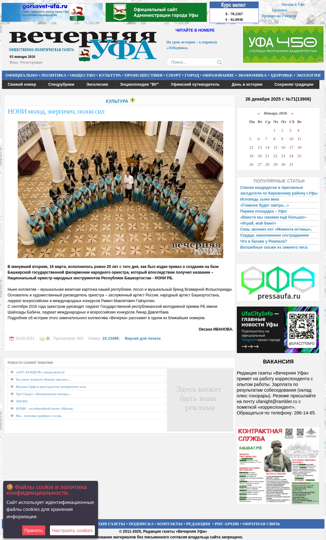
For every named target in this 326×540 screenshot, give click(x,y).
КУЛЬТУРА (110, 75)
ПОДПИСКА (141, 523)
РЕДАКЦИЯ (198, 523)
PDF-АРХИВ (227, 523)
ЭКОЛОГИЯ (308, 75)
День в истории (247, 84)
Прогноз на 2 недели (278, 16)
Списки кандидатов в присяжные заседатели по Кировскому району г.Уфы (279, 190)
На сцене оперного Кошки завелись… (44, 379)
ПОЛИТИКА (53, 75)
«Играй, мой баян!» (258, 223)
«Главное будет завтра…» (264, 205)
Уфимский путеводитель (195, 84)
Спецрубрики (61, 84)
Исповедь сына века (259, 199)
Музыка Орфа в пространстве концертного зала (51, 386)
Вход (14, 62)
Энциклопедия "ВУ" (139, 84)
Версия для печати (143, 338)
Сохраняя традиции (293, 84)
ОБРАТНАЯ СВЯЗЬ (261, 523)
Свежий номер (22, 84)
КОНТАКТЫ (170, 523)
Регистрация (31, 62)
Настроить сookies (72, 530)
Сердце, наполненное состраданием (274, 235)
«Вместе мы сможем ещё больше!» (273, 217)
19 (104, 338)
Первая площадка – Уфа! (263, 211)
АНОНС (22, 401)
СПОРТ (173, 75)
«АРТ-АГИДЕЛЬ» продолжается (40, 372)
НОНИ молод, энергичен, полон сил (56, 111)
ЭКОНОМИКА (252, 75)
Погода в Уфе (292, 4)
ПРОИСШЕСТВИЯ (144, 75)
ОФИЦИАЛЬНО (21, 75)
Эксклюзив (97, 84)
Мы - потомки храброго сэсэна (38, 416)
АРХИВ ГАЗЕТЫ (108, 523)
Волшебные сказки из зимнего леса (274, 247)
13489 (113, 338)
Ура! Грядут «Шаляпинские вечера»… (44, 394)
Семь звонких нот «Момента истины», (276, 229)
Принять (33, 530)
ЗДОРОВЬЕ (281, 75)
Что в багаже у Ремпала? (263, 241)
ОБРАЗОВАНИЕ (218, 75)
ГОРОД (192, 75)
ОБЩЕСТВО (82, 75)
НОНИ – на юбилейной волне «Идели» (45, 408)
